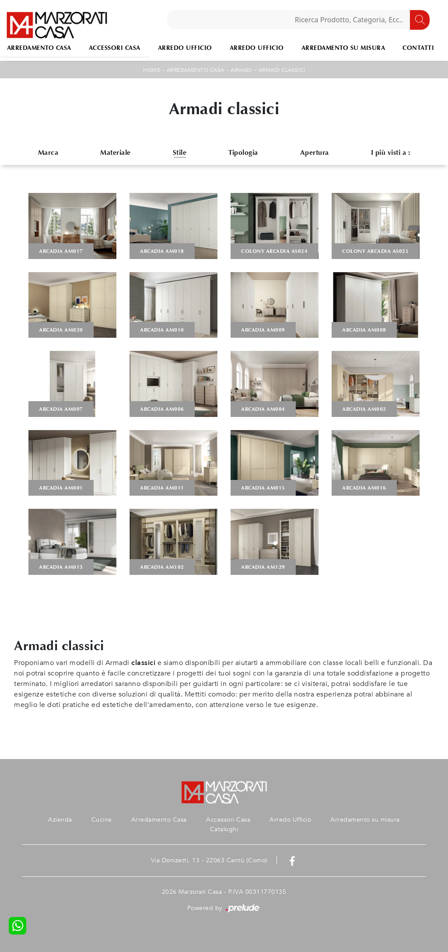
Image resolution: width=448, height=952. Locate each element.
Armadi (241, 70)
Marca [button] (48, 152)
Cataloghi (224, 829)
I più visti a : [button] (390, 152)
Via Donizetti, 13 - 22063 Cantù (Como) (209, 860)
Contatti (418, 48)
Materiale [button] (115, 152)
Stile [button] (180, 152)
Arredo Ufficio (185, 48)
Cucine (101, 820)
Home (151, 70)
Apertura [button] (314, 152)
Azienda (60, 820)
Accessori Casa (114, 48)
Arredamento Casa (195, 70)
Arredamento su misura (343, 48)
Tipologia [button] (243, 152)
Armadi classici (282, 70)
